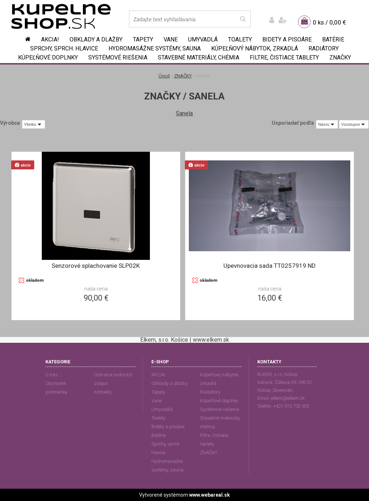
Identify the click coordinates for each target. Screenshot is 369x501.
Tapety (143, 39)
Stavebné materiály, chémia (198, 57)
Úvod (164, 76)
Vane (171, 39)
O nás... (53, 374)
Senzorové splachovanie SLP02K (96, 265)
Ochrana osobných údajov (113, 379)
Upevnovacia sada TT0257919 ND (269, 265)
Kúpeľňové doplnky (48, 57)
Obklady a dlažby (96, 39)
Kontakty (103, 392)
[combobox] (327, 124)
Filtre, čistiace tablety (284, 57)
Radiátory (323, 48)
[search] (242, 19)
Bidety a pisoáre (287, 39)
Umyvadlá (203, 39)
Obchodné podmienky (56, 388)
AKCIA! (50, 39)
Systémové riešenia (117, 57)
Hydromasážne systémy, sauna (154, 48)
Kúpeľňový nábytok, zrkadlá (254, 48)
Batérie (333, 39)
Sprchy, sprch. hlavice (64, 48)
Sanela (184, 113)
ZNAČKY (340, 57)
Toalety (240, 39)
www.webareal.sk (209, 495)
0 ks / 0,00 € (329, 22)
